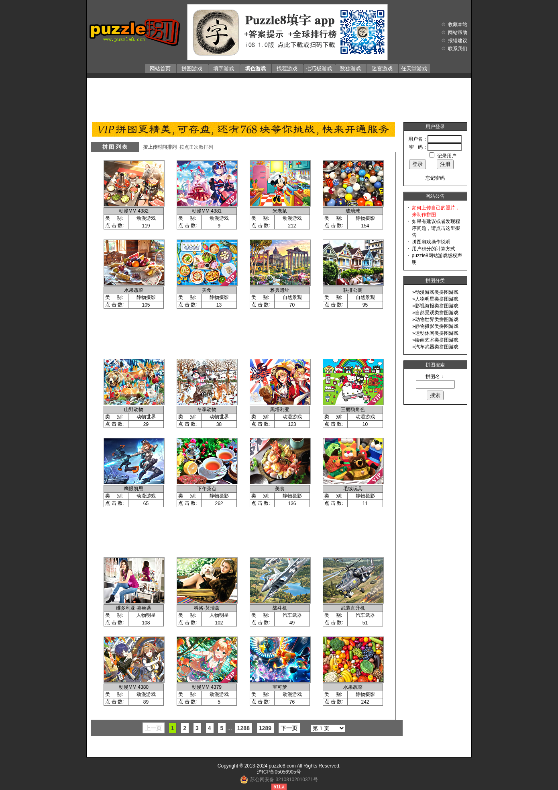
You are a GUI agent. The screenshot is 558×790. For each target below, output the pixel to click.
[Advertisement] (279, 98)
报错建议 (457, 40)
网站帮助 (457, 32)
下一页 (289, 728)
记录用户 (446, 156)
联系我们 (457, 48)
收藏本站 (457, 24)
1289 (265, 728)
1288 (243, 728)
